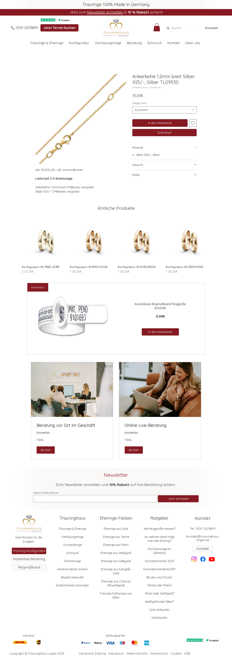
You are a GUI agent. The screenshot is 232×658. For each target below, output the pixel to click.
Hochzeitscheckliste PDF (159, 569)
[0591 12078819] (27, 27)
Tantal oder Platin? (159, 585)
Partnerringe (72, 561)
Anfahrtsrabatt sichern (72, 569)
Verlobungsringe (72, 537)
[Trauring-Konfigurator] (29, 551)
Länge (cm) (140, 103)
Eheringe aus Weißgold (116, 553)
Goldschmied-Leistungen (72, 585)
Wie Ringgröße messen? (159, 528)
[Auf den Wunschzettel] (193, 123)
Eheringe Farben (116, 518)
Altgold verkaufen (72, 577)
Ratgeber (159, 518)
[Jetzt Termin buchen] (59, 27)
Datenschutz (159, 653)
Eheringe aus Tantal (116, 537)
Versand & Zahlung (92, 653)
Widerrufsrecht (137, 653)
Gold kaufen (159, 617)
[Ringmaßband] (29, 567)
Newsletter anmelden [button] (105, 12)
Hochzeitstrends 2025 (159, 561)
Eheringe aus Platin (116, 545)
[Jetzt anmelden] (178, 498)
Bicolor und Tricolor (159, 577)
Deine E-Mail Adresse (45, 492)
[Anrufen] (13, 28)
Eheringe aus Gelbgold (116, 561)
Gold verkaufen (159, 610)
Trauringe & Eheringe (72, 528)
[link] (72, 425)
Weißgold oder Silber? (159, 601)
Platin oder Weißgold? (159, 593)
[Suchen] (178, 28)
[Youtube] (211, 559)
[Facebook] (202, 559)
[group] (116, 246)
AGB (187, 653)
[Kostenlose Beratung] (29, 559)
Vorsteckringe (72, 545)
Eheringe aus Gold (116, 528)
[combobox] (164, 109)
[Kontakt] (202, 548)
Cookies (176, 653)
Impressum (116, 653)
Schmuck (72, 553)
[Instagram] (194, 559)
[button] (156, 27)
